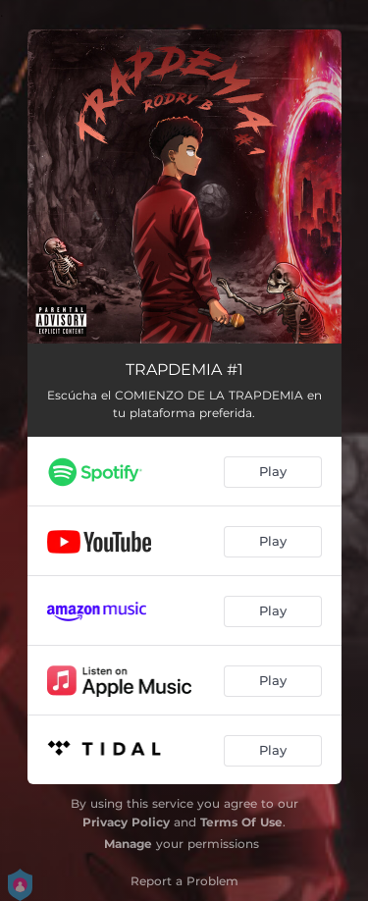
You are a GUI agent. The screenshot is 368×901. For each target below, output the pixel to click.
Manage (128, 843)
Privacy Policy (126, 822)
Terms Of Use (241, 822)
